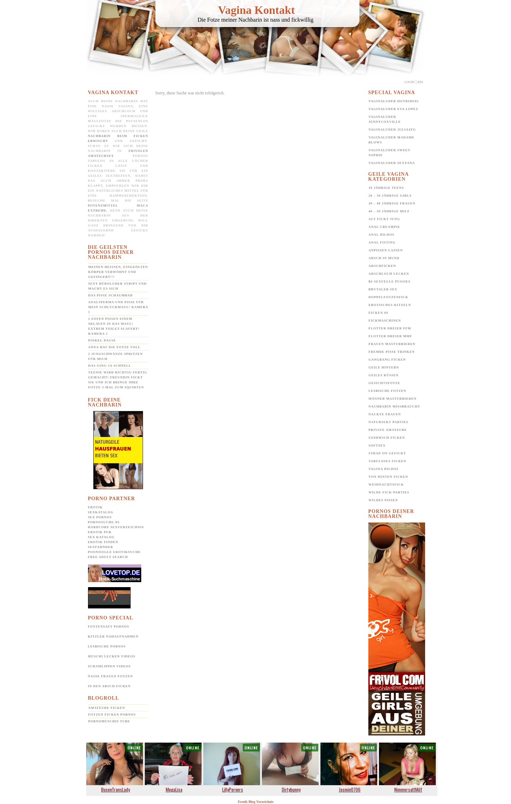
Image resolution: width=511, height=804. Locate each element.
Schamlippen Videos (109, 666)
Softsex (377, 445)
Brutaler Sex (383, 289)
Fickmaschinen (385, 320)
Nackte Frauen (385, 414)
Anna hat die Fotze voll (114, 347)
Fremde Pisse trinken (392, 352)
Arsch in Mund (384, 258)
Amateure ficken (106, 708)
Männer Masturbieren (393, 398)
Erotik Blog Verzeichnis (256, 802)
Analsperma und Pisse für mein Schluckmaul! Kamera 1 (118, 307)
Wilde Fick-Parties (389, 492)
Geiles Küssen (384, 375)
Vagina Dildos (384, 469)
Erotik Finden (103, 542)
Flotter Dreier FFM (390, 328)
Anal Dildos (382, 234)
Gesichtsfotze (385, 383)
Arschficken (382, 266)
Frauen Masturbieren (392, 344)
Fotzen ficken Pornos (112, 714)
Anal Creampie (384, 227)
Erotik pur (100, 532)
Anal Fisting (382, 242)
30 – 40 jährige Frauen (392, 203)
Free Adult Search (108, 557)
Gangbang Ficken (387, 359)
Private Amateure (388, 430)
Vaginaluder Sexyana (392, 163)
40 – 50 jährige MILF (389, 211)
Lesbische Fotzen (387, 391)
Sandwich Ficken (387, 437)
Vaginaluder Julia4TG (392, 129)
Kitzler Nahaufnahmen (113, 636)
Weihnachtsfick (386, 484)
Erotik (95, 507)
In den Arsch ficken (109, 686)
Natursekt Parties (388, 422)
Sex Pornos (100, 517)
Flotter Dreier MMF (390, 336)
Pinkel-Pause (102, 340)
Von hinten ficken (388, 476)
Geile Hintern (384, 367)
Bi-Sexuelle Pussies (390, 281)
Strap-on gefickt (387, 453)
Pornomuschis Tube (109, 721)
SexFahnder (100, 547)
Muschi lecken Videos (112, 656)
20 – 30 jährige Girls (390, 195)
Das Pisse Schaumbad (110, 295)
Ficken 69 (378, 313)
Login (409, 82)
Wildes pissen (383, 500)
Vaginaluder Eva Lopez (393, 109)
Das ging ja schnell (109, 365)
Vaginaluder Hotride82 (394, 101)
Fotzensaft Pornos (109, 626)
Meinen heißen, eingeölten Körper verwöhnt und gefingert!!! (118, 272)
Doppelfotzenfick (388, 297)
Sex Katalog (101, 537)
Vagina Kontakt (256, 10)
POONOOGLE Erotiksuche (114, 552)
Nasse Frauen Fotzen (110, 676)
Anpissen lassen (386, 250)
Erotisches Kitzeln (390, 305)
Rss (420, 82)
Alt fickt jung (384, 219)
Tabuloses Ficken (388, 461)
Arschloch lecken (389, 273)
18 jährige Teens (386, 188)
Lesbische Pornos (107, 646)
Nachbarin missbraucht (395, 406)
